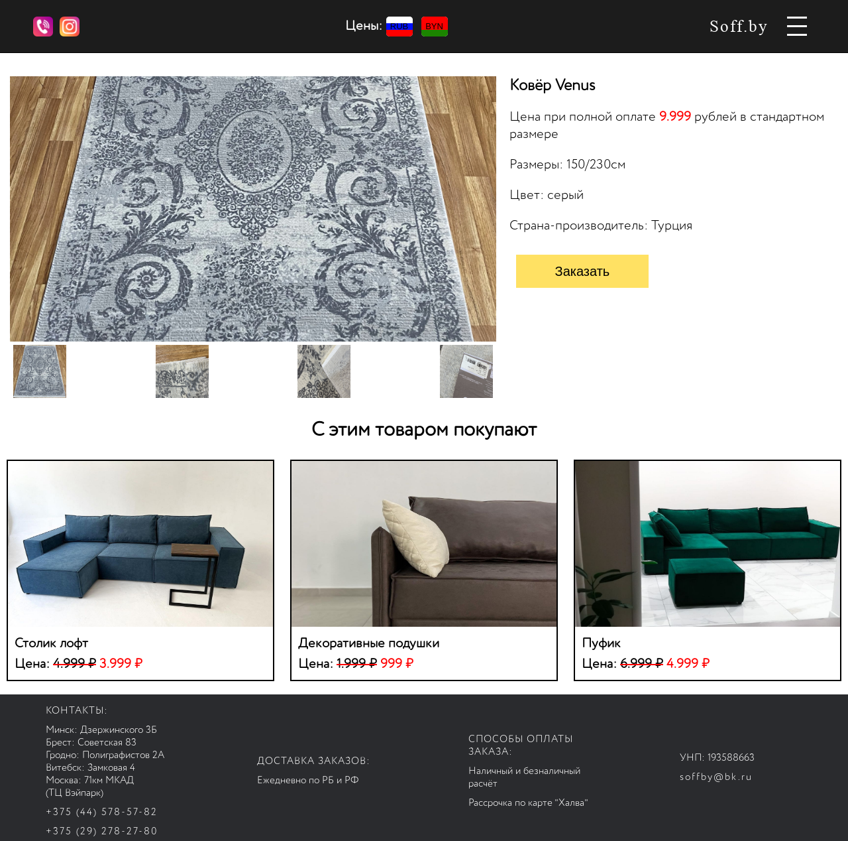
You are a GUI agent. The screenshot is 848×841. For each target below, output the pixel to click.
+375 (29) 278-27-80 (102, 831)
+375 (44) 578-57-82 (102, 812)
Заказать (582, 271)
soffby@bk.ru (716, 777)
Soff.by (739, 26)
